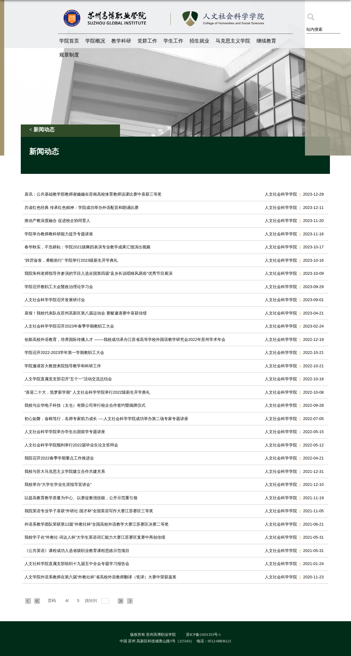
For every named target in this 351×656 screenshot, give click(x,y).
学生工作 (173, 40)
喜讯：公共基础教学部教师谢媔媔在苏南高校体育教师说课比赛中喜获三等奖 (93, 194)
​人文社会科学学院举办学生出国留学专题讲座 (64, 431)
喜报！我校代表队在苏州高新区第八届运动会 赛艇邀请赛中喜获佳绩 (85, 313)
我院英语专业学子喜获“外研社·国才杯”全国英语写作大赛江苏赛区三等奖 (88, 511)
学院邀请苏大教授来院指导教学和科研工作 (62, 366)
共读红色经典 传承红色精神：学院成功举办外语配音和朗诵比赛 (81, 207)
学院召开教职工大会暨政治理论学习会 (58, 286)
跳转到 (91, 600)
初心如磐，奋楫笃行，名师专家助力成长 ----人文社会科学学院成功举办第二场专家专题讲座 (106, 418)
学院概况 (95, 40)
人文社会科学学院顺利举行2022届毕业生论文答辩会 (71, 445)
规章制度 (69, 54)
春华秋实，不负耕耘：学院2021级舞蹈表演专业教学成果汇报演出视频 (87, 247)
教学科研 (121, 40)
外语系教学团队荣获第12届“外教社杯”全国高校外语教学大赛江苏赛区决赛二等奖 (96, 524)
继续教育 (266, 40)
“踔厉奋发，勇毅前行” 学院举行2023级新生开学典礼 (71, 260)
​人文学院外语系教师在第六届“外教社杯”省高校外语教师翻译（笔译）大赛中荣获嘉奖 (100, 577)
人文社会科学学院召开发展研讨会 (54, 299)
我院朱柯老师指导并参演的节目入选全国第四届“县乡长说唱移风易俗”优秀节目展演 (98, 273)
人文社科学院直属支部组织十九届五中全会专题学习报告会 (76, 563)
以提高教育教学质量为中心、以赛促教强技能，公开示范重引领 (80, 497)
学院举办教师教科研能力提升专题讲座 (58, 234)
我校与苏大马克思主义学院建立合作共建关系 (64, 471)
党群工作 (147, 40)
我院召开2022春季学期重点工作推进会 (59, 458)
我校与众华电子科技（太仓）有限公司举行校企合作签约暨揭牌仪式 (84, 405)
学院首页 (69, 40)
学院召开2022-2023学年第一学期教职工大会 (64, 352)
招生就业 (199, 40)
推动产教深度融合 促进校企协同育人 (57, 220)
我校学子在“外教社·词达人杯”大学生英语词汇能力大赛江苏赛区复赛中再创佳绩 (94, 537)
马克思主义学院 (232, 40)
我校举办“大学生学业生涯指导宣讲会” (58, 484)
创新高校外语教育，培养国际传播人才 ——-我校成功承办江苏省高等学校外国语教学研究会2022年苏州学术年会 (124, 339)
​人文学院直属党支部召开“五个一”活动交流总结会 (68, 379)
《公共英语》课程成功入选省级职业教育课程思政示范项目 (76, 550)
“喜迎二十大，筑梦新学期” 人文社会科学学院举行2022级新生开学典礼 (87, 392)
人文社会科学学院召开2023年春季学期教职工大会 (69, 326)
